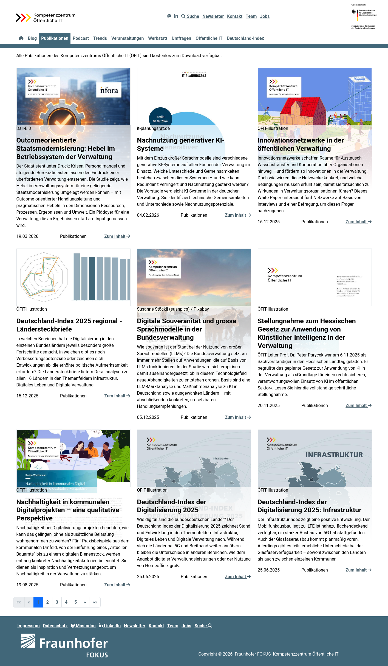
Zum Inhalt (117, 236)
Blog (32, 38)
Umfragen (181, 38)
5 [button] (75, 602)
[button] (84, 602)
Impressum (29, 625)
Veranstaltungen (127, 38)
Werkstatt (157, 38)
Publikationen (54, 38)
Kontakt (234, 16)
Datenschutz (55, 625)
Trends (100, 38)
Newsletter (213, 16)
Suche (190, 16)
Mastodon (83, 625)
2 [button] (47, 602)
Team (251, 16)
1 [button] (38, 602)
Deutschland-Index (245, 38)
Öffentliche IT (209, 38)
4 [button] (66, 602)
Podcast (81, 38)
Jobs (265, 16)
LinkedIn (110, 625)
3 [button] (57, 602)
